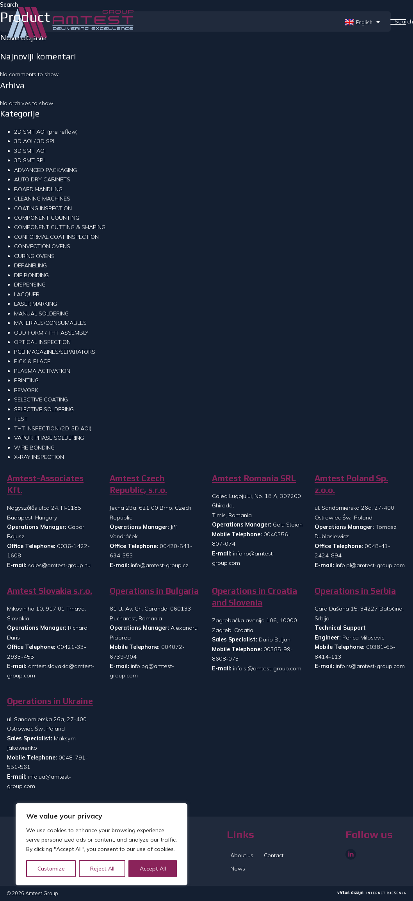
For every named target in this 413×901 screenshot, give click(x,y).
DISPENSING (30, 284)
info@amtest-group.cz (160, 565)
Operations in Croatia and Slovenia (254, 596)
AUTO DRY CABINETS (42, 179)
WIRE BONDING (34, 447)
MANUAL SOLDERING (41, 313)
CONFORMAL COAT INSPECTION (56, 236)
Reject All (102, 868)
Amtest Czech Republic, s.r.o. (138, 484)
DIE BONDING (31, 275)
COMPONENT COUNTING (46, 217)
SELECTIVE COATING (41, 399)
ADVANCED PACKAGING (45, 170)
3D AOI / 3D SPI (34, 141)
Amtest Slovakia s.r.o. (49, 591)
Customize (51, 868)
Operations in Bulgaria (154, 591)
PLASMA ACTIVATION (42, 370)
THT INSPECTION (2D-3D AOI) (52, 428)
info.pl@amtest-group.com (370, 565)
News (237, 868)
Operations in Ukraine (50, 701)
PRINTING (26, 380)
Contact (273, 855)
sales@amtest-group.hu (59, 565)
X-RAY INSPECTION (39, 456)
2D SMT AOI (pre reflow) (46, 131)
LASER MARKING (35, 303)
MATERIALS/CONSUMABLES (50, 322)
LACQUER (26, 294)
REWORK (26, 390)
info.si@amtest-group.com (267, 668)
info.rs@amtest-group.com (370, 666)
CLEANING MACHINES (42, 198)
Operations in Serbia (355, 591)
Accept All (153, 868)
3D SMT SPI (29, 160)
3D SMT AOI (30, 150)
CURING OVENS (34, 256)
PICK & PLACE (32, 361)
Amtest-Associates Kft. (45, 484)
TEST (21, 418)
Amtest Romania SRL (254, 478)
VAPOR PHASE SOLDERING (49, 437)
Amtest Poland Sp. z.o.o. (351, 484)
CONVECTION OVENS (42, 246)
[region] (101, 844)
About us (241, 855)
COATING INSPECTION (43, 208)
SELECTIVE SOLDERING (44, 409)
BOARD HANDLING (38, 189)
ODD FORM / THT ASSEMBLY (51, 332)
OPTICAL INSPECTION (42, 342)
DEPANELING (30, 265)
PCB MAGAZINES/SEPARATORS (54, 351)
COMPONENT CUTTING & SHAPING (59, 227)
